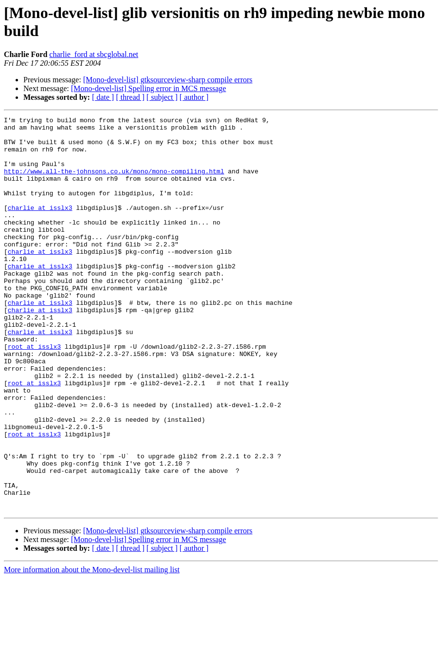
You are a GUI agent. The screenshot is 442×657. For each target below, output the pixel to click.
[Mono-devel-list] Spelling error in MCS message (148, 88)
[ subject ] (162, 97)
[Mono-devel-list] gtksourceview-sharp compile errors (168, 79)
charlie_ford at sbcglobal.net (93, 54)
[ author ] (194, 97)
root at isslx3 (34, 393)
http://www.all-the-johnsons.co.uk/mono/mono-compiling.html (114, 182)
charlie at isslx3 (40, 226)
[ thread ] (130, 97)
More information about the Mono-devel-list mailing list (92, 648)
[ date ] (103, 97)
